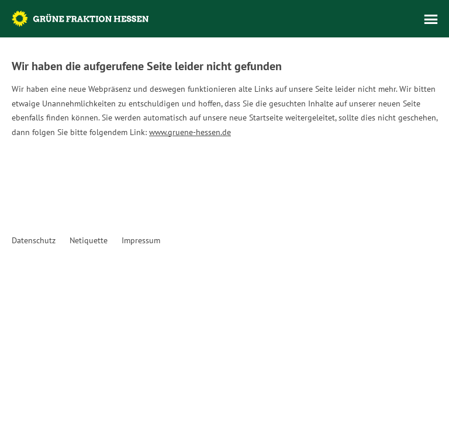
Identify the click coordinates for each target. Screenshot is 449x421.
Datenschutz (34, 240)
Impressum (141, 240)
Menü (431, 19)
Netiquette (89, 240)
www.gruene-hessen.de (190, 132)
